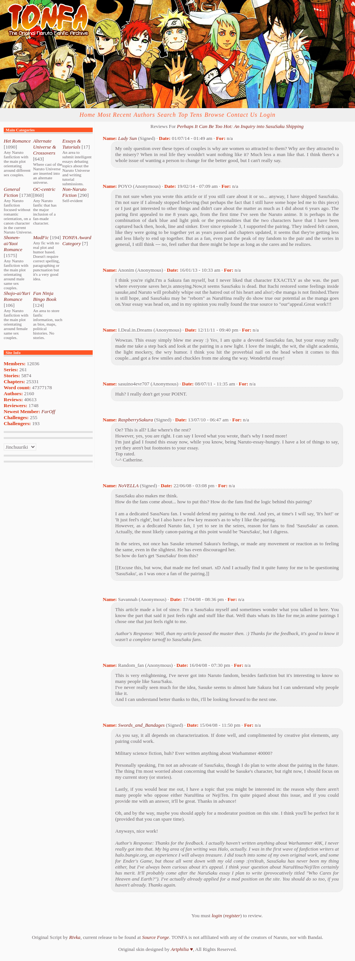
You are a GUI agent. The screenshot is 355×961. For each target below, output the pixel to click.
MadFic (41, 237)
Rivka (74, 937)
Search (166, 115)
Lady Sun (127, 138)
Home (87, 115)
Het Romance (17, 141)
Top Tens (190, 115)
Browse (214, 115)
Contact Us (242, 115)
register (232, 915)
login (217, 915)
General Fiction (12, 192)
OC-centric (44, 189)
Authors (144, 115)
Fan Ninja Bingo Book (44, 296)
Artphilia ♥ (182, 949)
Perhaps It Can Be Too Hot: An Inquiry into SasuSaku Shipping (240, 126)
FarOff (48, 411)
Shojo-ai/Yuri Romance (17, 296)
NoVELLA (128, 485)
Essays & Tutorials (71, 144)
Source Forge (155, 937)
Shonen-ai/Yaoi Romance (13, 243)
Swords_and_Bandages (141, 725)
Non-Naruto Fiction (74, 192)
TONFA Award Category (76, 240)
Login (267, 115)
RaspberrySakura (135, 419)
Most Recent (115, 115)
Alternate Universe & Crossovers (44, 147)
